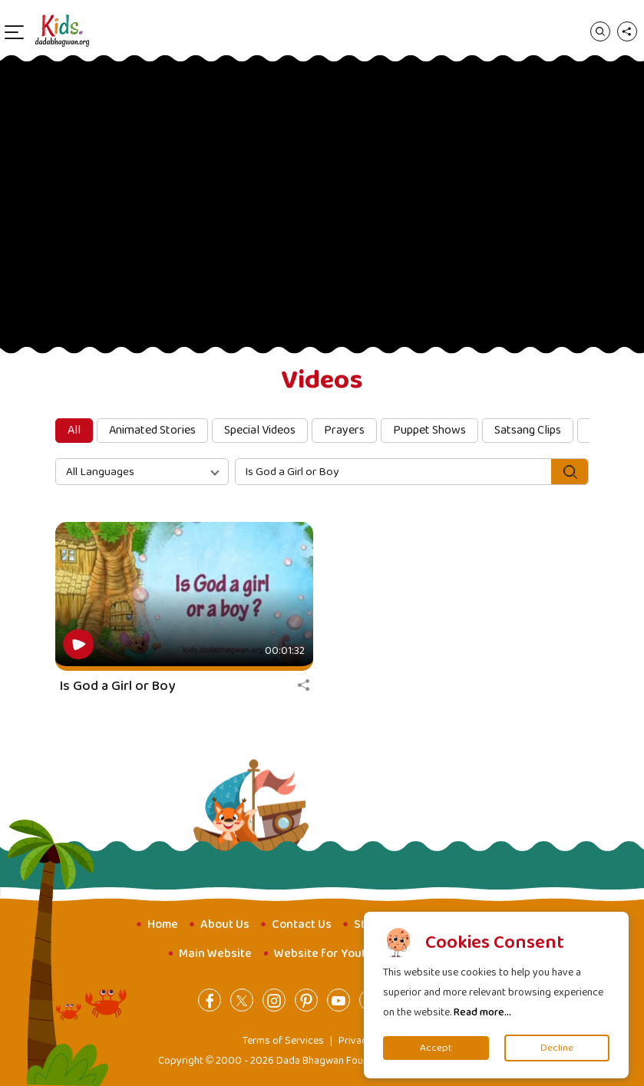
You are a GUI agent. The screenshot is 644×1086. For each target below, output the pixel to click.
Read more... (482, 1012)
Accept (436, 1048)
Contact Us (302, 924)
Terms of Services (283, 1040)
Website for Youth (323, 953)
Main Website (215, 953)
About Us (224, 924)
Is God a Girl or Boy (117, 686)
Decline (556, 1048)
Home (162, 924)
